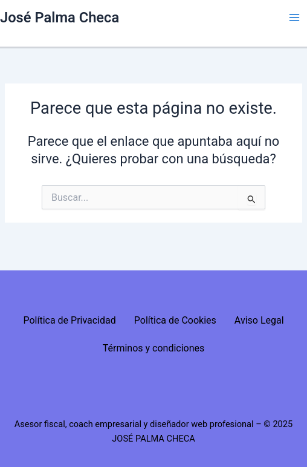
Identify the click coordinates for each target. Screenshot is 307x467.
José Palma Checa (59, 17)
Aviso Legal (259, 320)
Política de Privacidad (69, 320)
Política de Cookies (175, 320)
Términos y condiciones (154, 348)
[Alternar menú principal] (294, 17)
